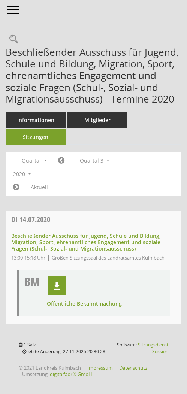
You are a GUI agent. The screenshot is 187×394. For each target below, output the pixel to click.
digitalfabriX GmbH (71, 374)
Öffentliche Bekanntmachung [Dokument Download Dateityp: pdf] (84, 304)
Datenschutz (133, 367)
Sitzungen (35, 136)
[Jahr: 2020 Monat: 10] (16, 187)
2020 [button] (22, 174)
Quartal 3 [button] (94, 160)
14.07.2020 (30, 219)
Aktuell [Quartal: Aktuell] (39, 187)
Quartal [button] (34, 160)
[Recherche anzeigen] (12, 39)
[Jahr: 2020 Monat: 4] (61, 160)
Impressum (100, 367)
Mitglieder (97, 120)
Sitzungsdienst (153, 348)
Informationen (35, 120)
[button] (57, 285)
